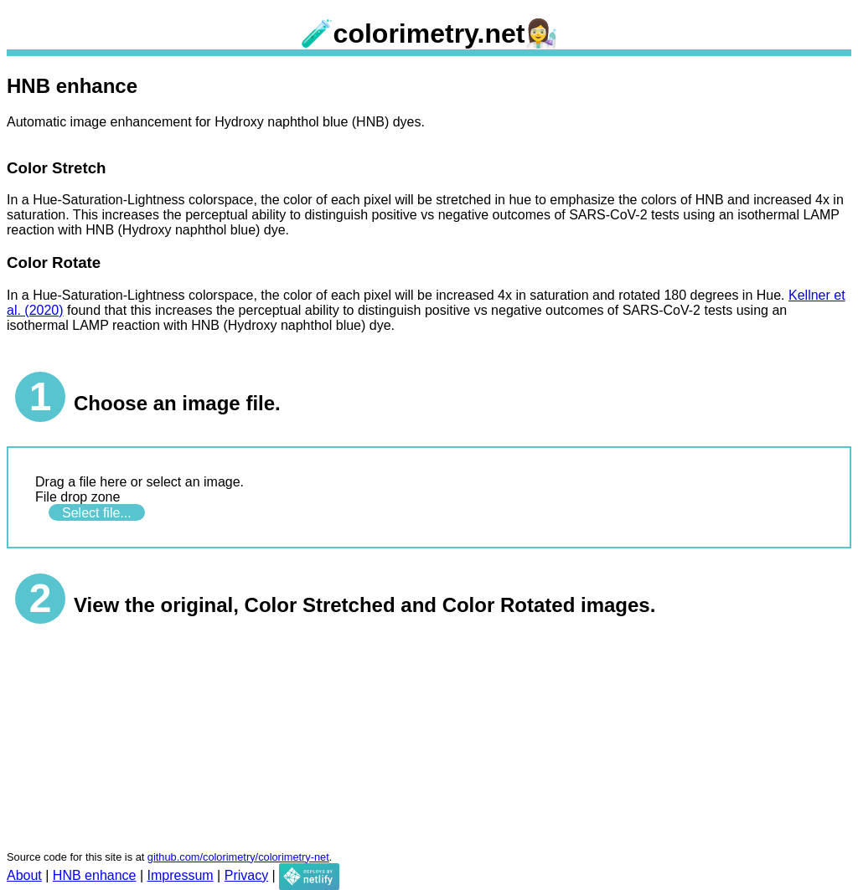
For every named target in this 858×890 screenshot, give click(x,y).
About (24, 875)
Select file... (97, 512)
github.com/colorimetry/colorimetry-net (238, 857)
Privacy (246, 875)
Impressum (180, 875)
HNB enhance (95, 875)
